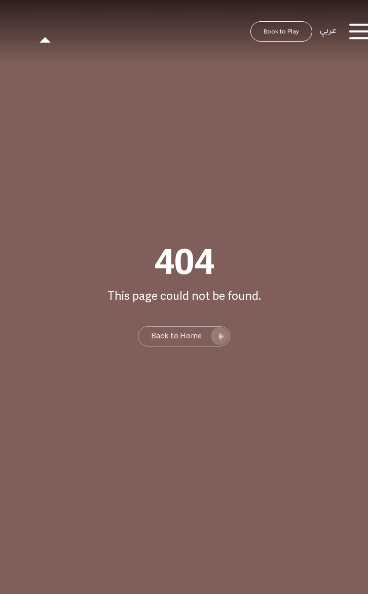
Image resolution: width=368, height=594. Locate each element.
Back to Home (176, 336)
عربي (328, 30)
